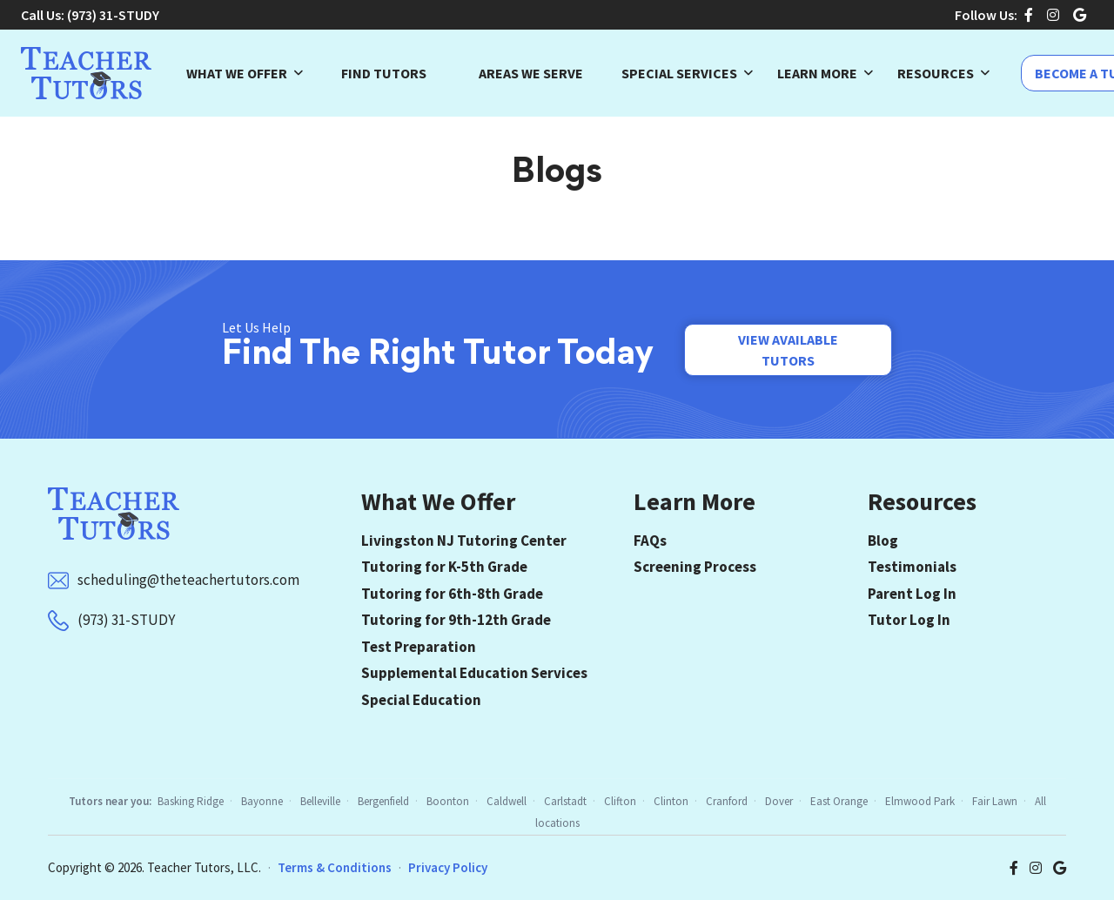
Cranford (727, 801)
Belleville (320, 801)
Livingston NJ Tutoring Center (464, 540)
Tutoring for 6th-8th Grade (452, 593)
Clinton (671, 801)
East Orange (839, 801)
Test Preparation (418, 646)
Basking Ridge (191, 801)
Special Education (421, 699)
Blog (883, 540)
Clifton (620, 801)
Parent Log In (912, 593)
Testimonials (912, 566)
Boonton (447, 801)
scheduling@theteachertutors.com (188, 579)
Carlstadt (565, 801)
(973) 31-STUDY (113, 15)
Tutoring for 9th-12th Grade (456, 619)
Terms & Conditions (335, 867)
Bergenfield (383, 801)
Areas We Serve (531, 73)
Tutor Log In (909, 619)
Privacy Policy (447, 867)
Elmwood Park (920, 801)
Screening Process (695, 566)
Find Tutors (383, 73)
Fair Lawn (994, 801)
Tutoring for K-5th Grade (444, 566)
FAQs (650, 540)
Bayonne (262, 801)
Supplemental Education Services (474, 672)
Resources (935, 73)
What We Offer (236, 73)
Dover (779, 801)
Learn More (817, 73)
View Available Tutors (788, 350)
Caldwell (507, 801)
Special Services (679, 73)
